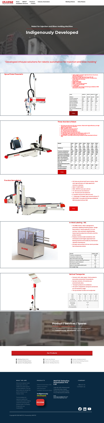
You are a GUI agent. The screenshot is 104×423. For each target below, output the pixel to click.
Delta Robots (79, 1)
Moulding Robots (56, 1)
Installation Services (91, 1)
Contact (18, 3)
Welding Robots (68, 1)
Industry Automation (42, 1)
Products (31, 1)
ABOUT (24, 1)
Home (17, 1)
